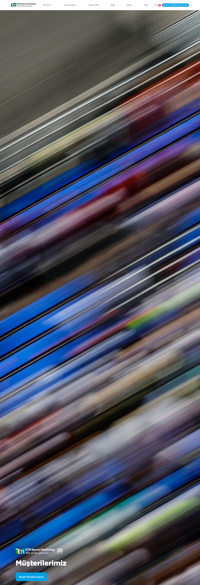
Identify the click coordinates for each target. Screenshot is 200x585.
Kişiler (129, 5)
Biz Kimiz (47, 5)
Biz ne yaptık (70, 5)
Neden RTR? (94, 5)
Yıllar (146, 5)
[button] (159, 5)
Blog (113, 5)
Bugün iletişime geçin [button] (31, 576)
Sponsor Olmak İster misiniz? (175, 5)
